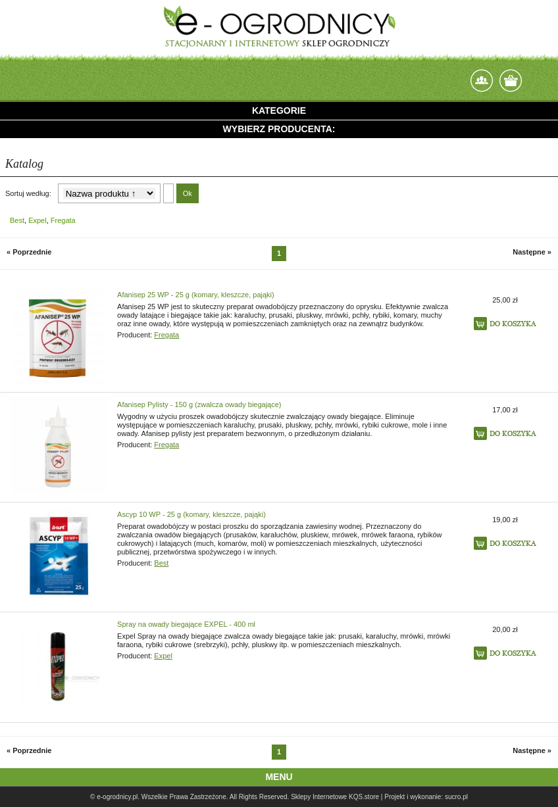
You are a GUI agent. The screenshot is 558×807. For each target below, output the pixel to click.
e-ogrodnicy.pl (117, 796)
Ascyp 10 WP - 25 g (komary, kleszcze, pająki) (191, 514)
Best (17, 220)
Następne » (532, 252)
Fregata (63, 220)
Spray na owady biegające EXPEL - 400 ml (186, 624)
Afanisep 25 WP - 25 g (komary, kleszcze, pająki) (195, 295)
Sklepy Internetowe (319, 796)
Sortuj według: (28, 193)
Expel (37, 220)
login (425, 80)
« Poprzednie (29, 252)
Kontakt (481, 80)
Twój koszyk (510, 80)
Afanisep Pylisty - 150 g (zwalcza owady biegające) (199, 404)
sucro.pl (456, 796)
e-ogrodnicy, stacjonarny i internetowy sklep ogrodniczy (279, 26)
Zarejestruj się (453, 77)
